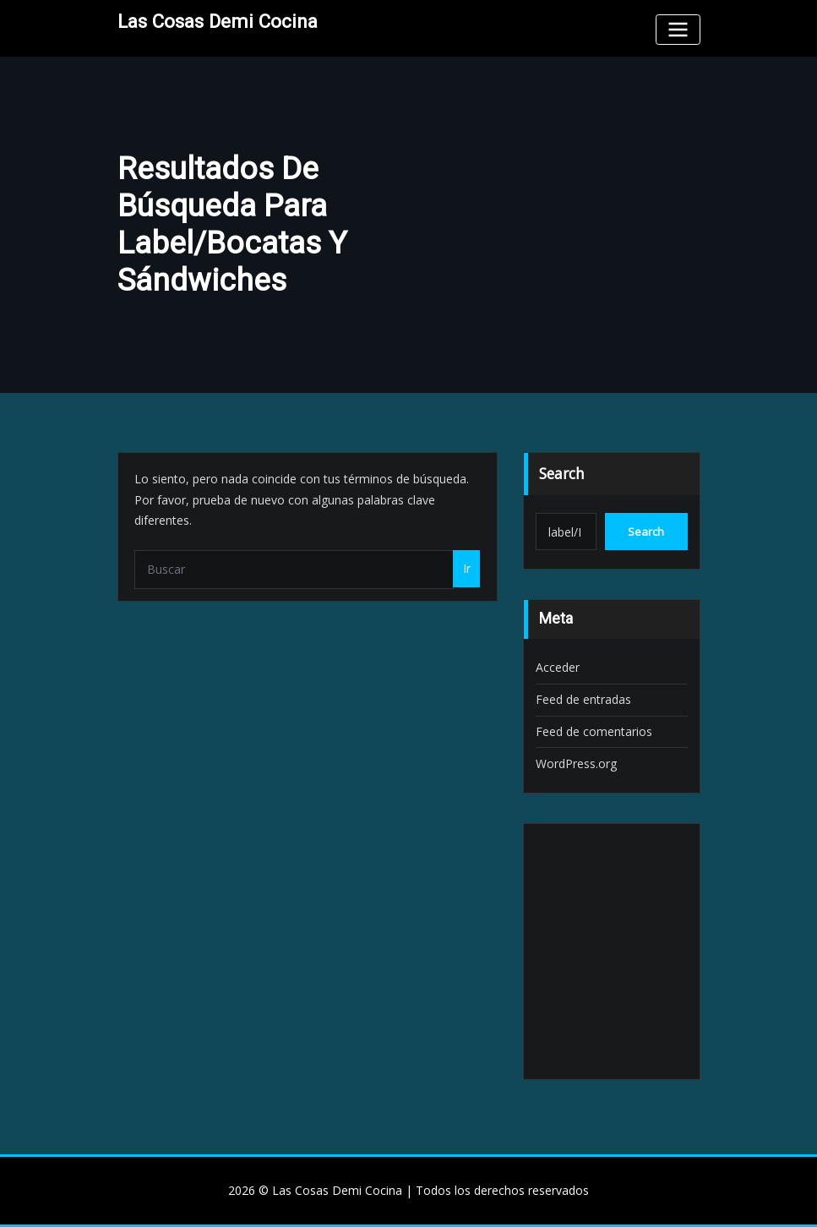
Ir (467, 568)
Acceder (558, 667)
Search (562, 473)
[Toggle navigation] (678, 29)
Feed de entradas (583, 699)
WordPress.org (576, 763)
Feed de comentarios (594, 731)
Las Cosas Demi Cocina (217, 21)
